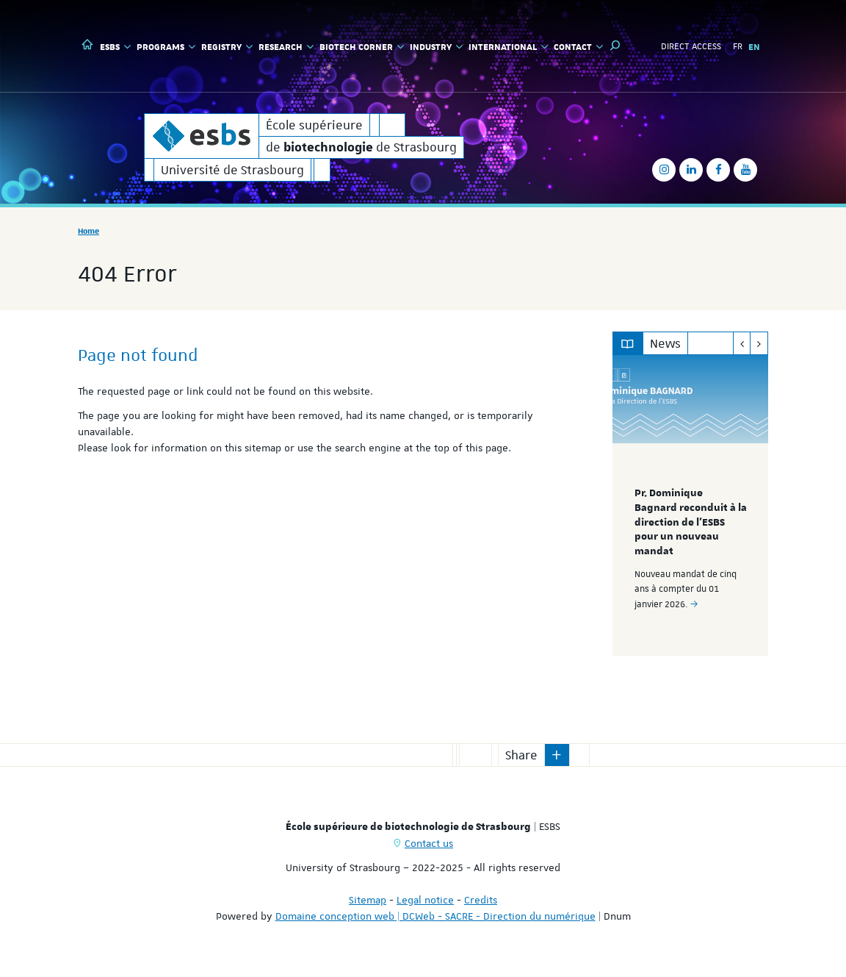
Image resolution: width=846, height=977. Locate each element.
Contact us (429, 843)
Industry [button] (436, 46)
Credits (480, 899)
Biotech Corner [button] (361, 46)
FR (737, 46)
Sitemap (367, 899)
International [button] (508, 46)
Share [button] (521, 755)
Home (88, 230)
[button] (615, 46)
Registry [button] (227, 46)
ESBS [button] (115, 46)
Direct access (691, 46)
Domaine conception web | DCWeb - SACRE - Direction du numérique (435, 916)
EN (754, 46)
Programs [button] (166, 46)
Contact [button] (578, 46)
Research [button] (286, 46)
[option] (690, 505)
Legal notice (425, 899)
